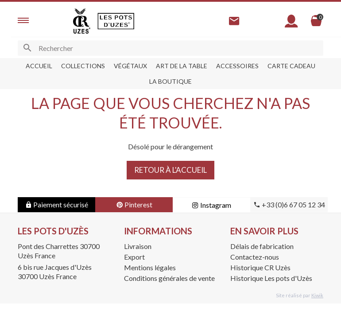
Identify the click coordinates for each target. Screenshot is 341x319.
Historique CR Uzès (260, 267)
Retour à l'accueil (170, 170)
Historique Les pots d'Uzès (271, 278)
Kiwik (317, 295)
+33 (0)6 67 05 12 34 (289, 204)
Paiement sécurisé (56, 204)
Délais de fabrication (262, 246)
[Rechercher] (170, 48)
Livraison (137, 246)
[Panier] (316, 21)
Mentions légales (150, 267)
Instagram (211, 205)
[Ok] (27, 48)
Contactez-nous (254, 257)
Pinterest (134, 204)
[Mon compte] (291, 21)
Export (134, 257)
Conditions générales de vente (169, 278)
